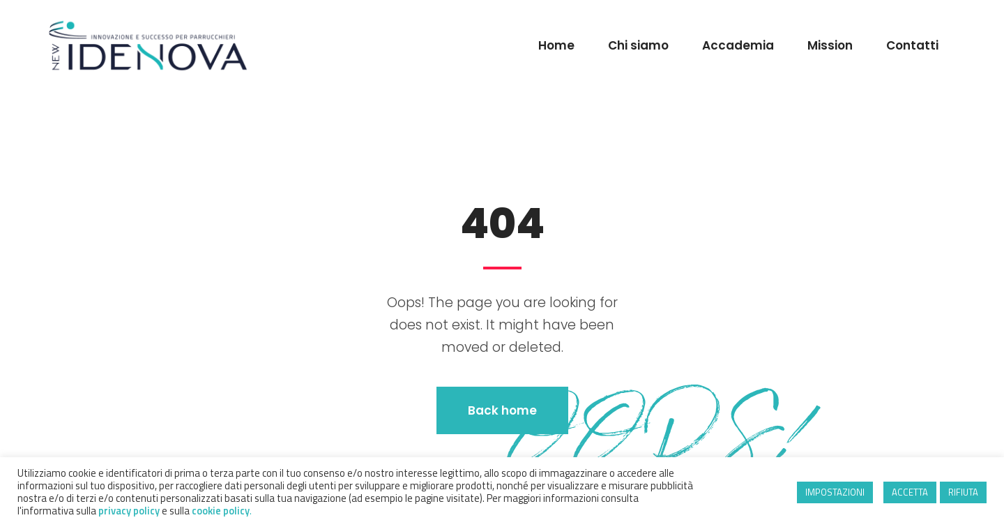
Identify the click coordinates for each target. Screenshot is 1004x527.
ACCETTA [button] (910, 492)
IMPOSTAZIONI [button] (835, 492)
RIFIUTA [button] (963, 492)
